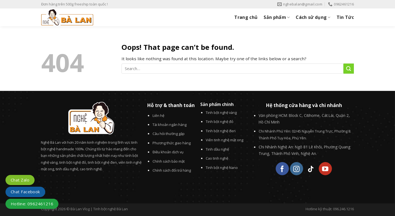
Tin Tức (345, 17)
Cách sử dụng (313, 17)
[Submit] (348, 69)
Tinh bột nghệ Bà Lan (110, 208)
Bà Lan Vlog (80, 208)
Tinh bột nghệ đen (221, 130)
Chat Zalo (20, 180)
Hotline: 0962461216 (32, 203)
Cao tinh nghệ (217, 158)
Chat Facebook (25, 191)
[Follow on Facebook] (282, 168)
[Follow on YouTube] (325, 168)
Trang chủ (246, 17)
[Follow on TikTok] (311, 168)
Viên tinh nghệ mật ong (224, 139)
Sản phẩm (277, 17)
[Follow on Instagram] (296, 168)
